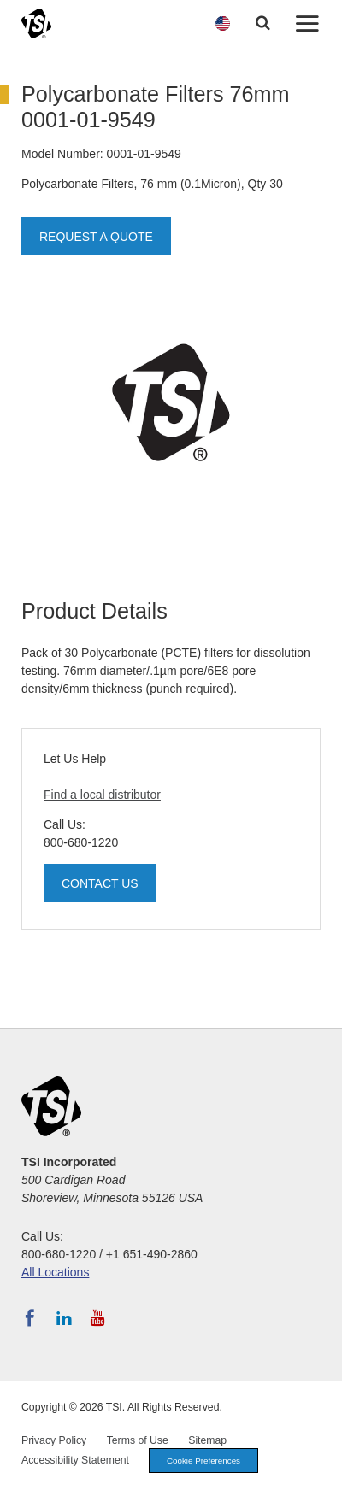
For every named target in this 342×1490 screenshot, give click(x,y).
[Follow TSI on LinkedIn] (64, 1318)
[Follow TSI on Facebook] (29, 1318)
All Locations (55, 1272)
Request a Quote (96, 236)
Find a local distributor (102, 794)
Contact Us (100, 883)
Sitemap (207, 1440)
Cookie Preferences (203, 1460)
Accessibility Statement (75, 1460)
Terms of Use (137, 1440)
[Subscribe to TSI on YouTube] (98, 1318)
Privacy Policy (53, 1440)
